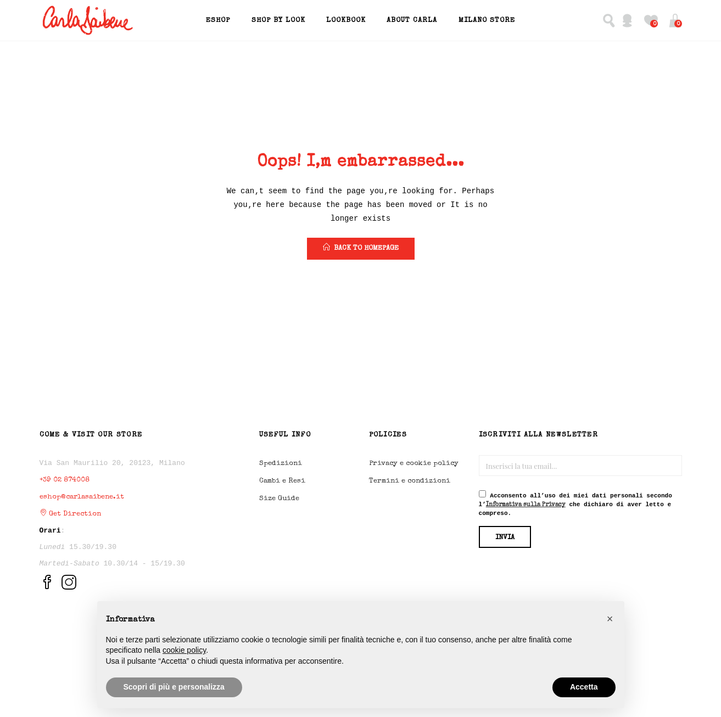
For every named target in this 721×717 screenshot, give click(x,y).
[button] (675, 20)
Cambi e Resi (282, 481)
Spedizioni (280, 463)
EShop (218, 20)
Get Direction (70, 514)
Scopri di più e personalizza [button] (174, 686)
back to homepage (361, 247)
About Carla (412, 20)
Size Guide (279, 498)
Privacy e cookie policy (414, 463)
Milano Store (487, 20)
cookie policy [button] (184, 650)
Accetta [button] (584, 686)
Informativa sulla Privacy (526, 505)
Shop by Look (278, 20)
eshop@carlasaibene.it (82, 497)
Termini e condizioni (409, 481)
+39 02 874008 (65, 480)
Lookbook (346, 20)
